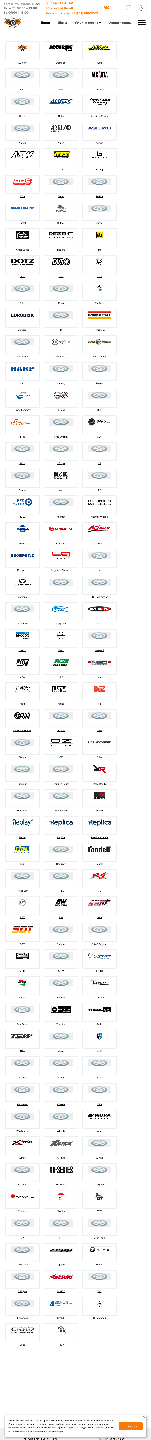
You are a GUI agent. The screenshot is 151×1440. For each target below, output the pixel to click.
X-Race (61, 1157)
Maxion (22, 650)
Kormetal (61, 543)
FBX (61, 330)
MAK (99, 623)
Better (61, 196)
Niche (61, 703)
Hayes (99, 383)
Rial (22, 864)
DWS (99, 276)
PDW (99, 757)
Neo (99, 677)
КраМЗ (61, 1318)
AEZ (22, 89)
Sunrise (61, 997)
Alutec (61, 116)
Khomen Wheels (99, 516)
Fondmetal (99, 330)
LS (61, 597)
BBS (22, 196)
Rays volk (22, 810)
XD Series (61, 1184)
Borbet (22, 223)
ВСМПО (61, 1291)
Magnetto (61, 623)
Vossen (61, 1104)
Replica (61, 837)
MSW (22, 677)
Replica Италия (99, 837)
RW (61, 917)
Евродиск (22, 1318)
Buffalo (60, 223)
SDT (22, 944)
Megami (99, 650)
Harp (22, 383)
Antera (22, 143)
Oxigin (22, 757)
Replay (22, 837)
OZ (61, 757)
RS (99, 890)
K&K (61, 490)
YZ (22, 1238)
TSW (22, 1051)
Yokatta (61, 1211)
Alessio (22, 116)
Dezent (61, 249)
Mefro (61, 650)
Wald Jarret (23, 1131)
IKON (99, 436)
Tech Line (99, 997)
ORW (99, 730)
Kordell (22, 543)
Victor (61, 1077)
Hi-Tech (61, 410)
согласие (104, 1424)
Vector (61, 1051)
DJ (99, 249)
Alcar (61, 89)
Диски (45, 22)
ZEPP (61, 1238)
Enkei (22, 303)
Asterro (99, 143)
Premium (22, 784)
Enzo (61, 303)
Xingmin (99, 1184)
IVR (99, 463)
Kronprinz (22, 570)
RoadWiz (61, 864)
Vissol (99, 1077)
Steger (99, 970)
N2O (61, 677)
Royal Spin (22, 890)
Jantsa (22, 490)
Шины (62, 22)
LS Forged (22, 623)
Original (61, 730)
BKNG (99, 196)
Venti (99, 1051)
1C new (22, 62)
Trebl (99, 1024)
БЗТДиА (22, 1291)
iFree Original (61, 436)
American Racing (99, 116)
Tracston (60, 1024)
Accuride (61, 62)
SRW (61, 970)
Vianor (22, 1077)
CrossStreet (22, 249)
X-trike (99, 1157)
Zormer (99, 1264)
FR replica (61, 356)
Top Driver (22, 1024)
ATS (61, 169)
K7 (99, 490)
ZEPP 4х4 (22, 1264)
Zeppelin (60, 1264)
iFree (22, 436)
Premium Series (60, 784)
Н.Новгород (99, 1318)
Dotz (22, 276)
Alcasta (99, 89)
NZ (99, 703)
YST (99, 1211)
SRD (22, 970)
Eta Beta (99, 303)
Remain (99, 810)
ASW (22, 169)
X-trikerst (22, 1184)
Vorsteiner (22, 1104)
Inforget (61, 463)
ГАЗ (100, 1291)
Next (22, 703)
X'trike (22, 1157)
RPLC (61, 890)
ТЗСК (61, 1344)
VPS (99, 1104)
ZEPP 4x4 (99, 1238)
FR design (22, 356)
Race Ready (99, 784)
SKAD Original (99, 944)
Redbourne (61, 810)
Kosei (99, 543)
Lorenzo (22, 597)
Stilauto (22, 997)
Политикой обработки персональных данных (68, 1428)
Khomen (61, 516)
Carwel (99, 223)
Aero (99, 62)
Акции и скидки (121, 22)
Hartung (61, 383)
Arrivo (61, 143)
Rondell (100, 864)
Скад (22, 1344)
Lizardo (99, 570)
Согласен (130, 1426)
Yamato (22, 1211)
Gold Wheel (99, 356)
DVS (61, 276)
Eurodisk (22, 330)
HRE (99, 410)
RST (22, 917)
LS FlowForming (99, 597)
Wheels (61, 1131)
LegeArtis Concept (61, 570)
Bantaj (99, 169)
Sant (99, 917)
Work (99, 1131)
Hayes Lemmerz (22, 410)
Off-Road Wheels (22, 730)
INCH (22, 463)
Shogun (61, 944)
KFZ (22, 516)
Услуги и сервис (86, 22)
